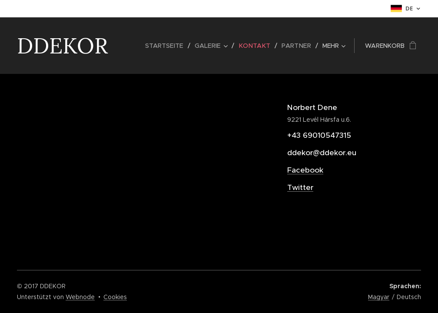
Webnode (80, 297)
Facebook (305, 170)
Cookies (115, 297)
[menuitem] (170, 46)
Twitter (300, 187)
